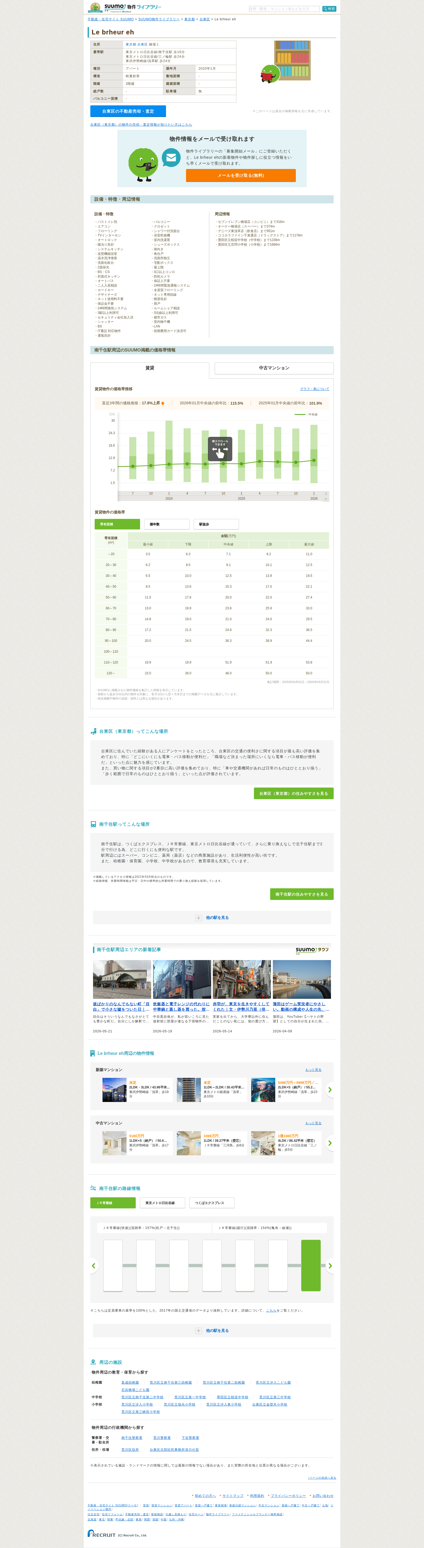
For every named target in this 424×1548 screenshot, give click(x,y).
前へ (94, 1265)
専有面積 (106, 524)
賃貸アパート (184, 1505)
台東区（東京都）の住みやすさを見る (293, 793)
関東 (110, 1519)
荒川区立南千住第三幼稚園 (171, 1382)
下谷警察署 (190, 1438)
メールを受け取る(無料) (241, 175)
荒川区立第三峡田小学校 (140, 1412)
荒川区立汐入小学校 (137, 1404)
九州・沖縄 (176, 1519)
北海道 (92, 1519)
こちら (271, 1310)
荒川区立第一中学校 (190, 1397)
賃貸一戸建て (204, 1505)
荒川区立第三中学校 (275, 1397)
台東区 (205, 19)
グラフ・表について (314, 389)
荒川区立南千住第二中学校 (142, 1397)
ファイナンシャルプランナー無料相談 (257, 1514)
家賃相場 (221, 1505)
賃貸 (146, 1505)
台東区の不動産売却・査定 (128, 111)
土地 (325, 1505)
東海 (139, 1519)
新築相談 (157, 1514)
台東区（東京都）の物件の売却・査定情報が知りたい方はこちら (141, 124)
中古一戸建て (311, 1505)
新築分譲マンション (242, 1505)
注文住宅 (94, 1514)
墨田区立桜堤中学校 (233, 1397)
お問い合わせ (323, 1496)
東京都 (189, 19)
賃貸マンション (161, 1505)
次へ (330, 1265)
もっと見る (313, 1070)
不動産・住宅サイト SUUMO (111, 19)
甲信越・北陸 (124, 1519)
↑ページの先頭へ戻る (322, 1477)
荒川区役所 (130, 1450)
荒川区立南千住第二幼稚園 (224, 1382)
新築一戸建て (291, 1505)
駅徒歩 (204, 524)
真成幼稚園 (130, 1382)
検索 (331, 9)
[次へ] (330, 1090)
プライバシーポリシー (288, 1496)
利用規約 (257, 1496)
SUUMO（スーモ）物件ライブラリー (124, 8)
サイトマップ (233, 1496)
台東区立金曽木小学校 (269, 1404)
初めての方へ (205, 1496)
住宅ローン (196, 1514)
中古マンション (269, 1505)
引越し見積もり (175, 1514)
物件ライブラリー (218, 1514)
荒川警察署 (162, 1438)
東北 (102, 1519)
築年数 (155, 524)
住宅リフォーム (112, 1514)
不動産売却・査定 (137, 1514)
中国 (164, 1519)
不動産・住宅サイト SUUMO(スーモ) (113, 1505)
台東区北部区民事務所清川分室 (174, 1450)
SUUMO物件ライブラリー (159, 19)
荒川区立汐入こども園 (273, 1382)
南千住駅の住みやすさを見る (302, 894)
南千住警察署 (132, 1438)
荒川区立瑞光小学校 (180, 1404)
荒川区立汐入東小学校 (223, 1404)
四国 (155, 1519)
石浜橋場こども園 (135, 1390)
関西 (147, 1519)
